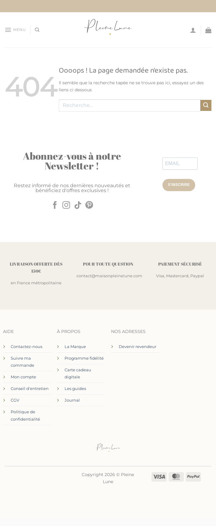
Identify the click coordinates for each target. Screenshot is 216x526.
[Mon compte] (193, 30)
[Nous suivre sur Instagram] (66, 205)
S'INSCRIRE (179, 185)
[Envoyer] (205, 105)
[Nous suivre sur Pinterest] (89, 205)
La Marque (75, 346)
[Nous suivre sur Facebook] (54, 205)
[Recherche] (37, 30)
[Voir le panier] (208, 30)
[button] (15, 30)
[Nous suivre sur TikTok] (78, 205)
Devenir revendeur (137, 346)
